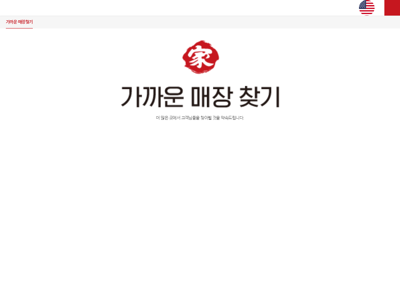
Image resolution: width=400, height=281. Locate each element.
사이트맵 (392, 8)
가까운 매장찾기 (19, 22)
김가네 (200, 8)
